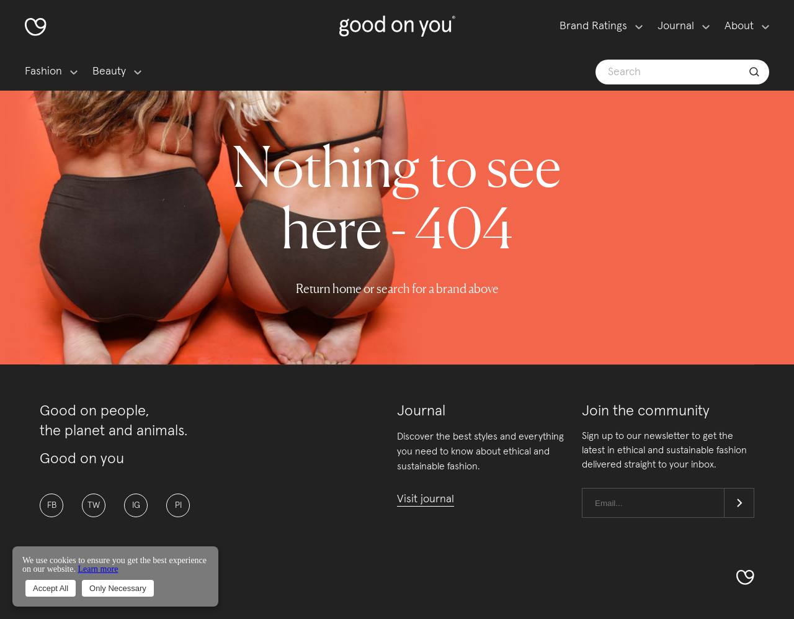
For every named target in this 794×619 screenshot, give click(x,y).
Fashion (43, 71)
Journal (676, 26)
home (347, 288)
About (739, 26)
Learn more (98, 569)
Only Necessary (117, 588)
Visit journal (425, 499)
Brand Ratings (593, 26)
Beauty (109, 71)
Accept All (50, 588)
